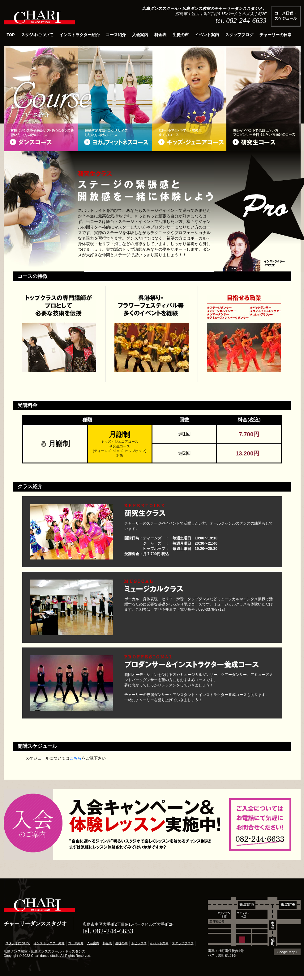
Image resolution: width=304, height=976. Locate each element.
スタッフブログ (239, 34)
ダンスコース (41, 137)
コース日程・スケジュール (286, 16)
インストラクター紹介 (79, 34)
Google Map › (287, 952)
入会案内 (140, 34)
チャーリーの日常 (275, 34)
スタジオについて (37, 34)
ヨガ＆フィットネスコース (115, 137)
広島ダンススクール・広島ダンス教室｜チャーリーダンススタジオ (39, 907)
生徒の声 (181, 34)
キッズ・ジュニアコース (189, 137)
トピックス (139, 943)
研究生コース (263, 137)
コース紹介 (116, 34)
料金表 (160, 34)
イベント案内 (207, 34)
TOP (11, 34)
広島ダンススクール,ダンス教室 (39, 19)
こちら (76, 758)
